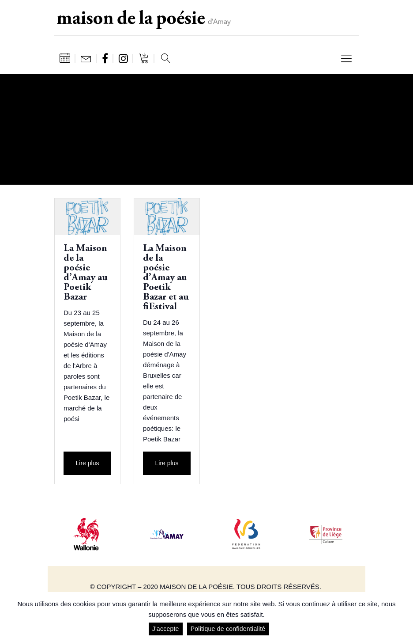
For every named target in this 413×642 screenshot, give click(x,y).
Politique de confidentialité (228, 628)
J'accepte (165, 628)
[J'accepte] (402, 617)
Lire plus (87, 463)
